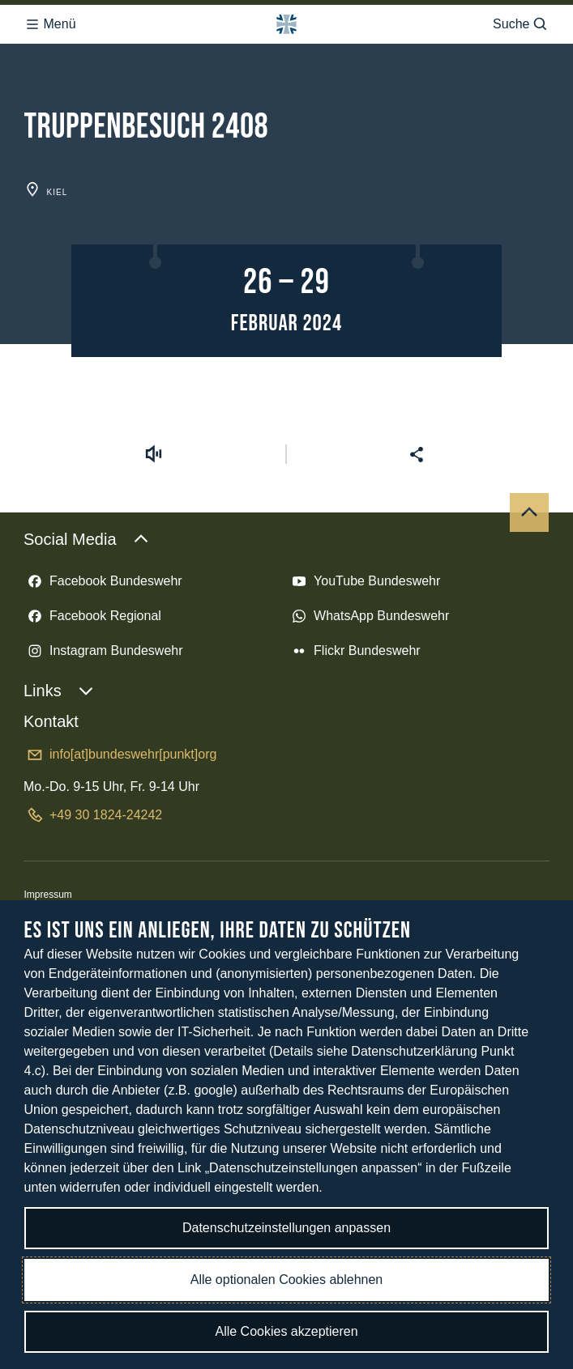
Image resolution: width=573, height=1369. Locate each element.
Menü (50, 24)
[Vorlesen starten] (153, 454)
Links (59, 690)
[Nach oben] (529, 512)
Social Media (86, 539)
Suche (521, 24)
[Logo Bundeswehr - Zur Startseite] (286, 24)
